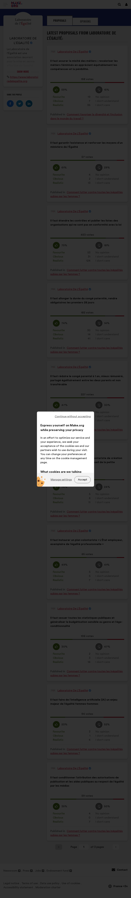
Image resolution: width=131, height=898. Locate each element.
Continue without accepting (73, 416)
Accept (82, 479)
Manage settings (61, 479)
